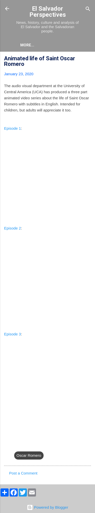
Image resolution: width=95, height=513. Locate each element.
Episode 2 (12, 228)
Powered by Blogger (47, 507)
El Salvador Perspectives (47, 11)
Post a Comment (23, 473)
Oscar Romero (28, 455)
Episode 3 (12, 334)
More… (27, 45)
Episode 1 (12, 128)
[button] (88, 59)
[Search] (88, 9)
